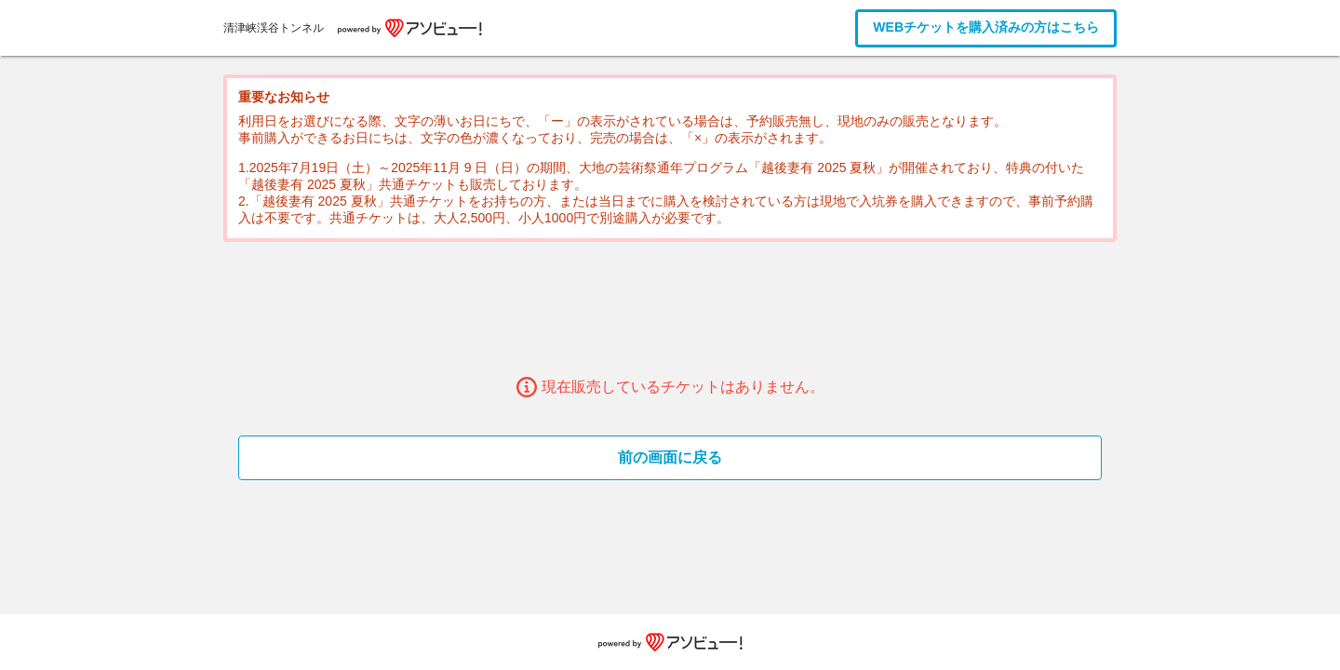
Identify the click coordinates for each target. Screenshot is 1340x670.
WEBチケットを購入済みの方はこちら (986, 27)
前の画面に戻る (670, 457)
